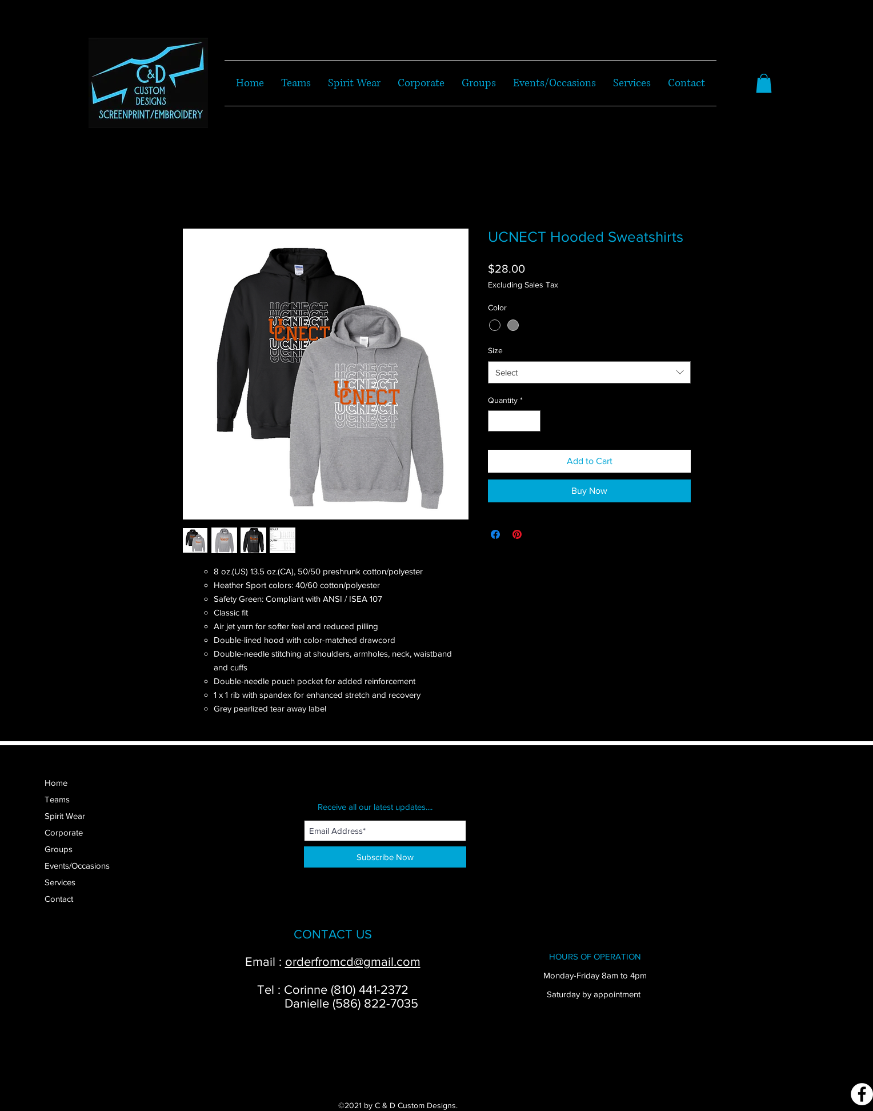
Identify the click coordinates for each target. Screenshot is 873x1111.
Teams (57, 799)
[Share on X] (539, 534)
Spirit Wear (65, 816)
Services (60, 882)
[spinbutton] (514, 421)
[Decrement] (497, 421)
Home (56, 783)
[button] (764, 83)
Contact (59, 899)
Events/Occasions (77, 865)
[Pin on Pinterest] (517, 534)
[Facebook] (862, 1094)
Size (495, 350)
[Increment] (531, 421)
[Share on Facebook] (495, 534)
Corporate (64, 832)
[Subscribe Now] (385, 857)
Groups (59, 849)
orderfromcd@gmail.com (353, 961)
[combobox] (589, 372)
